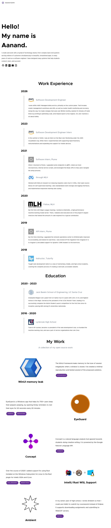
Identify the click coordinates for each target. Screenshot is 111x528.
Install (59, 516)
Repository (21, 413)
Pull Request (12, 482)
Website (10, 413)
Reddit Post (25, 482)
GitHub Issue (61, 375)
